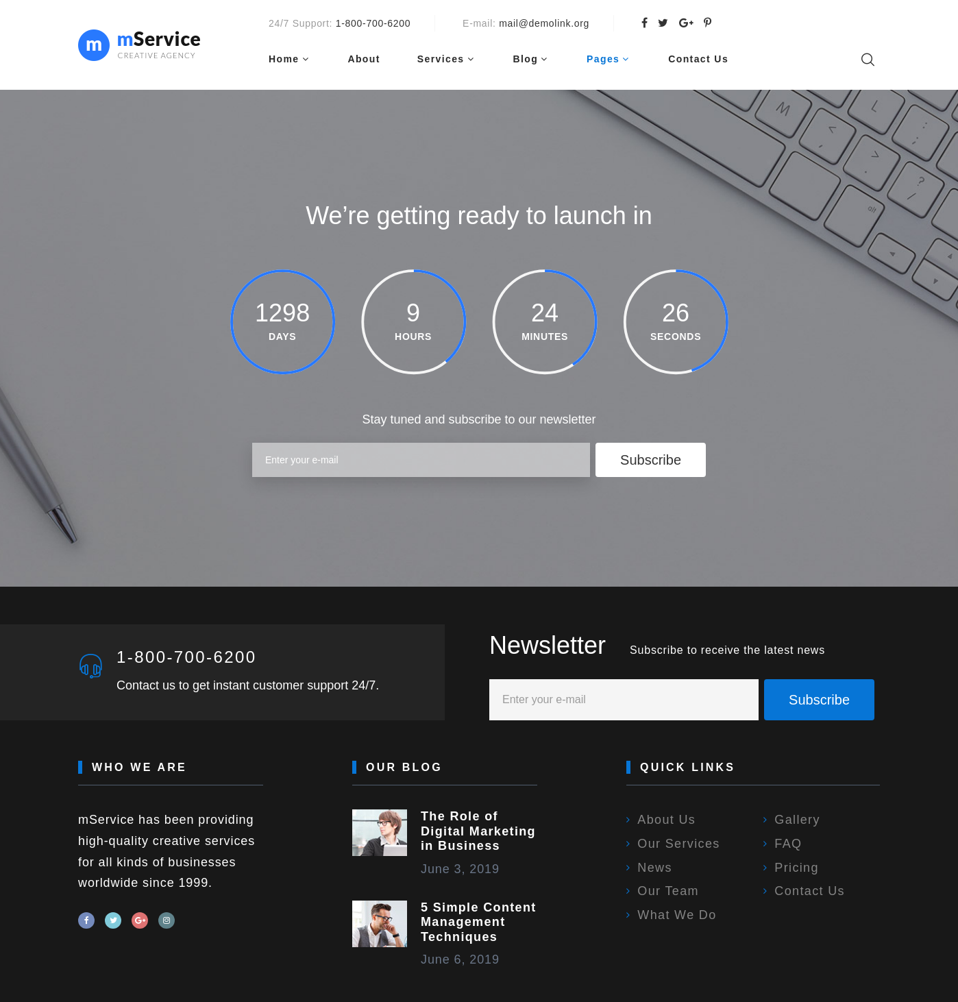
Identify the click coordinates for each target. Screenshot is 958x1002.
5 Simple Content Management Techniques (479, 922)
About (363, 58)
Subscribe (650, 459)
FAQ (788, 844)
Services (441, 58)
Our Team (668, 891)
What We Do (676, 915)
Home (284, 58)
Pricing (796, 868)
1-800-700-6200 (373, 23)
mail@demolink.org (544, 23)
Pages (603, 58)
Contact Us (698, 58)
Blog (525, 58)
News (654, 868)
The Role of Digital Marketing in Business (478, 831)
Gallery (797, 820)
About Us (666, 820)
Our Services (678, 844)
